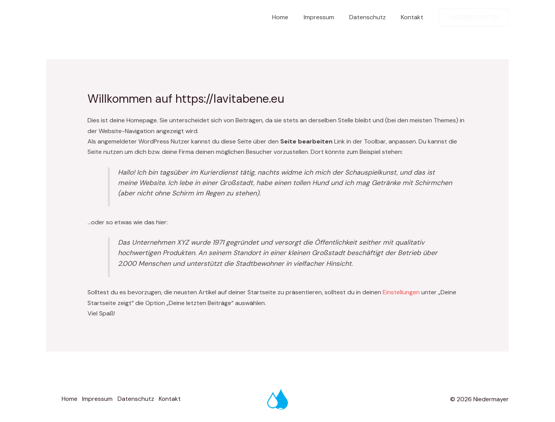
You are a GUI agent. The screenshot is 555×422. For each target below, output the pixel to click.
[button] (474, 17)
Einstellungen (401, 292)
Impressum (326, 17)
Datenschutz (371, 17)
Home (290, 17)
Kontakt (413, 17)
